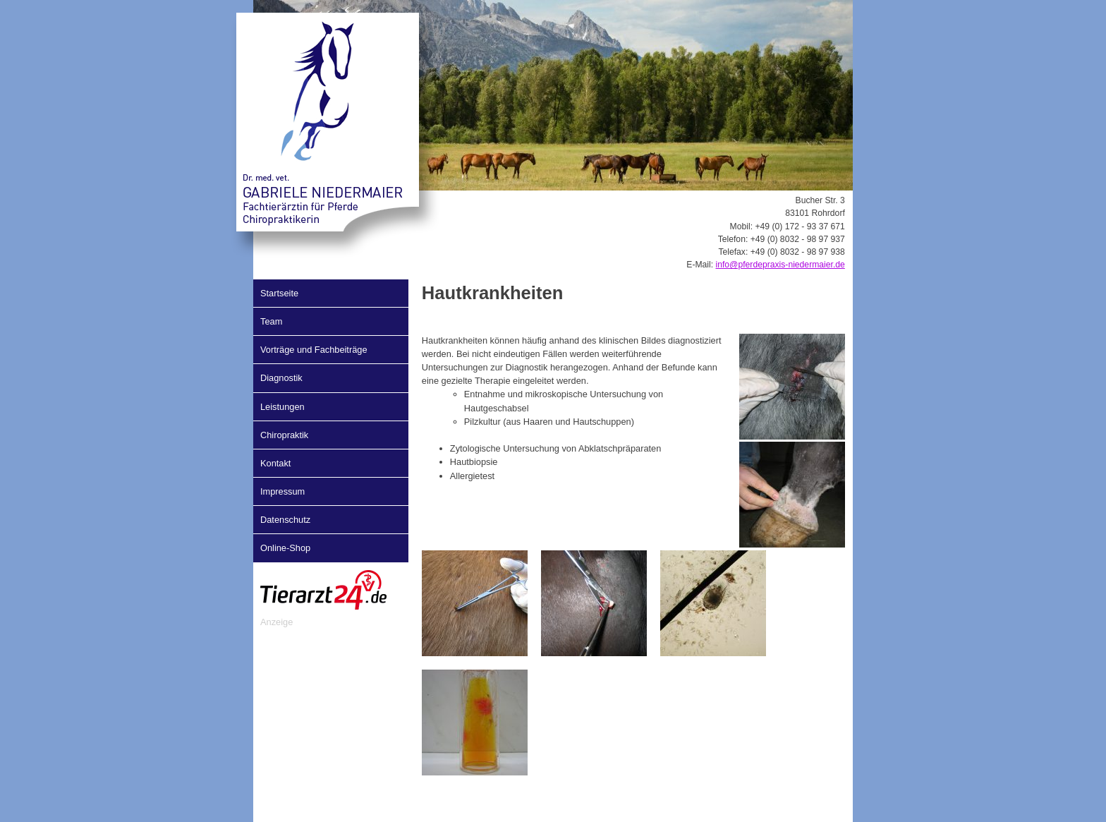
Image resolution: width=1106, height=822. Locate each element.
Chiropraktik (284, 435)
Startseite (279, 293)
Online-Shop (285, 548)
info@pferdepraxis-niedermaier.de (780, 265)
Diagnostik (281, 378)
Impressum (282, 491)
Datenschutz (285, 519)
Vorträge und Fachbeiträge (313, 349)
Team (271, 321)
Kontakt (275, 463)
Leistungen (282, 406)
